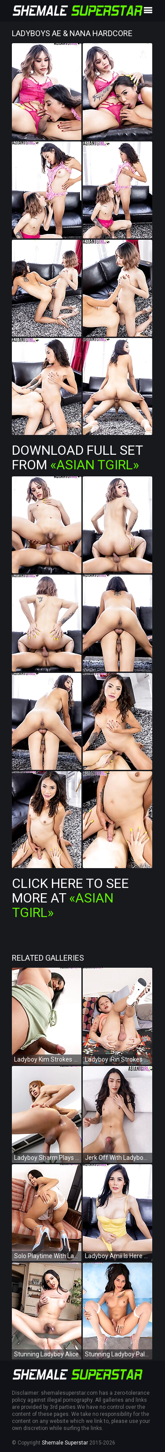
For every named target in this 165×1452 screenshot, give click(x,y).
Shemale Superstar (65, 1443)
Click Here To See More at (70, 898)
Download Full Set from (77, 457)
